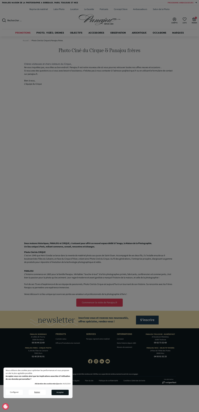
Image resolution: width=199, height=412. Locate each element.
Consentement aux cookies (5, 407)
